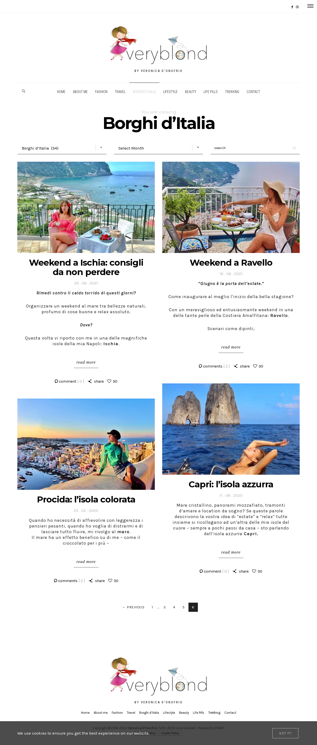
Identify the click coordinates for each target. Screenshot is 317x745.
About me (80, 92)
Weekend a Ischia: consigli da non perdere (86, 267)
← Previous (133, 607)
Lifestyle (170, 92)
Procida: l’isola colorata (86, 499)
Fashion (101, 92)
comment (71, 381)
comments (216, 366)
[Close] (285, 733)
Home (61, 92)
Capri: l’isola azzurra (231, 484)
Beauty (190, 92)
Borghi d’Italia (144, 92)
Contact (253, 92)
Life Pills (211, 92)
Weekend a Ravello (231, 262)
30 (115, 381)
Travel (120, 92)
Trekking (232, 92)
